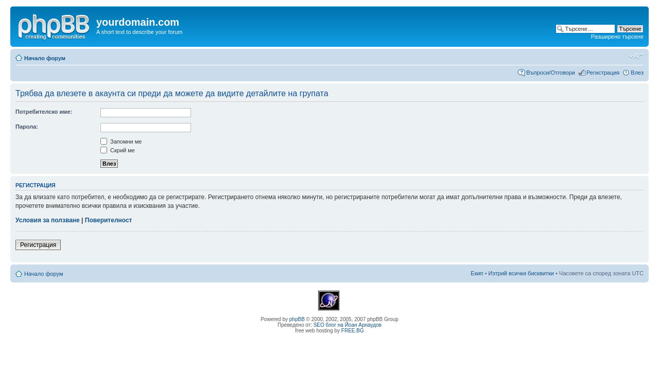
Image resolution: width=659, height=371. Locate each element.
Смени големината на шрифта (636, 56)
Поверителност (108, 220)
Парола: (26, 126)
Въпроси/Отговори (550, 72)
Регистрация (602, 72)
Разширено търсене (617, 36)
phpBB (297, 319)
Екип (477, 273)
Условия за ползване (47, 220)
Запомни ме (121, 141)
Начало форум (44, 58)
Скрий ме (117, 150)
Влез (637, 72)
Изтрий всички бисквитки (521, 273)
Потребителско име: (43, 112)
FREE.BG (352, 330)
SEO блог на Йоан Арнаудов (347, 325)
